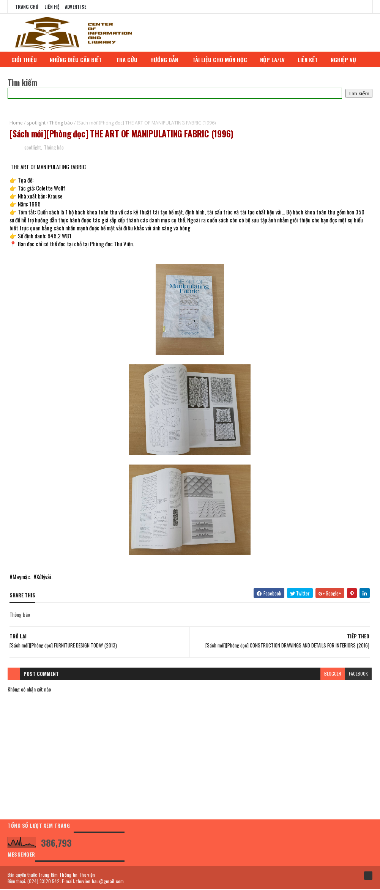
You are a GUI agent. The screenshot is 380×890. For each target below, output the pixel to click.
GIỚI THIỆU (26, 59)
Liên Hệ (51, 6)
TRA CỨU (129, 59)
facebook (358, 674)
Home (16, 123)
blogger (332, 674)
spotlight (36, 123)
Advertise (76, 6)
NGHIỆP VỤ (347, 59)
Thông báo (61, 123)
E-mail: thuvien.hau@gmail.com (93, 881)
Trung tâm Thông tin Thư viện (66, 875)
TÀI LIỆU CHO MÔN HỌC (222, 59)
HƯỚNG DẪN (167, 59)
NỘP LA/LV (275, 59)
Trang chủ (27, 6)
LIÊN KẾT (310, 59)
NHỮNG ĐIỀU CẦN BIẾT (79, 59)
